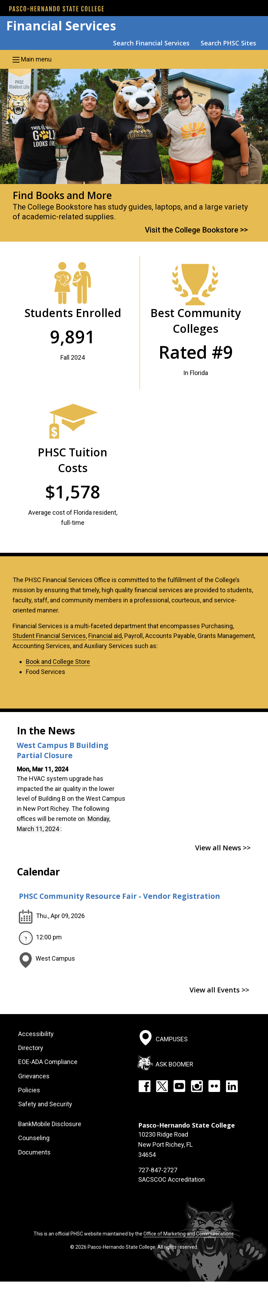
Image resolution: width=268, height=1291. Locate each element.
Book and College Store (58, 661)
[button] (134, 59)
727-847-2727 (157, 1170)
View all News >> (223, 847)
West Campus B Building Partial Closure (63, 750)
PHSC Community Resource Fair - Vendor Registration (119, 896)
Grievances (34, 1076)
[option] (134, 155)
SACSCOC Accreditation (171, 1179)
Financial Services (61, 25)
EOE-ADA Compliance (47, 1061)
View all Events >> (219, 990)
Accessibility (36, 1033)
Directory (30, 1047)
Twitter (162, 1086)
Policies (29, 1090)
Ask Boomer (174, 1064)
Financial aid (105, 635)
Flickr (214, 1086)
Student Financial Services (49, 635)
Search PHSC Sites (228, 43)
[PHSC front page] (56, 8)
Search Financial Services (151, 43)
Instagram (197, 1086)
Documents (34, 1152)
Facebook (144, 1086)
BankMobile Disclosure (49, 1124)
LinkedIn (231, 1086)
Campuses (172, 1038)
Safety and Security (45, 1104)
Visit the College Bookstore (191, 229)
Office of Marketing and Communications (188, 1234)
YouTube (179, 1086)
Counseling (34, 1138)
